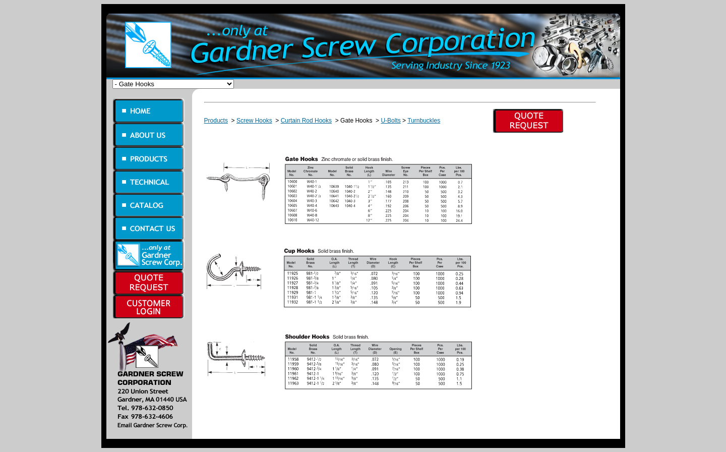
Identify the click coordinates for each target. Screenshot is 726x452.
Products (216, 120)
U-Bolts (390, 120)
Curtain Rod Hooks (306, 120)
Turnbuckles (423, 120)
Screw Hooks (254, 120)
